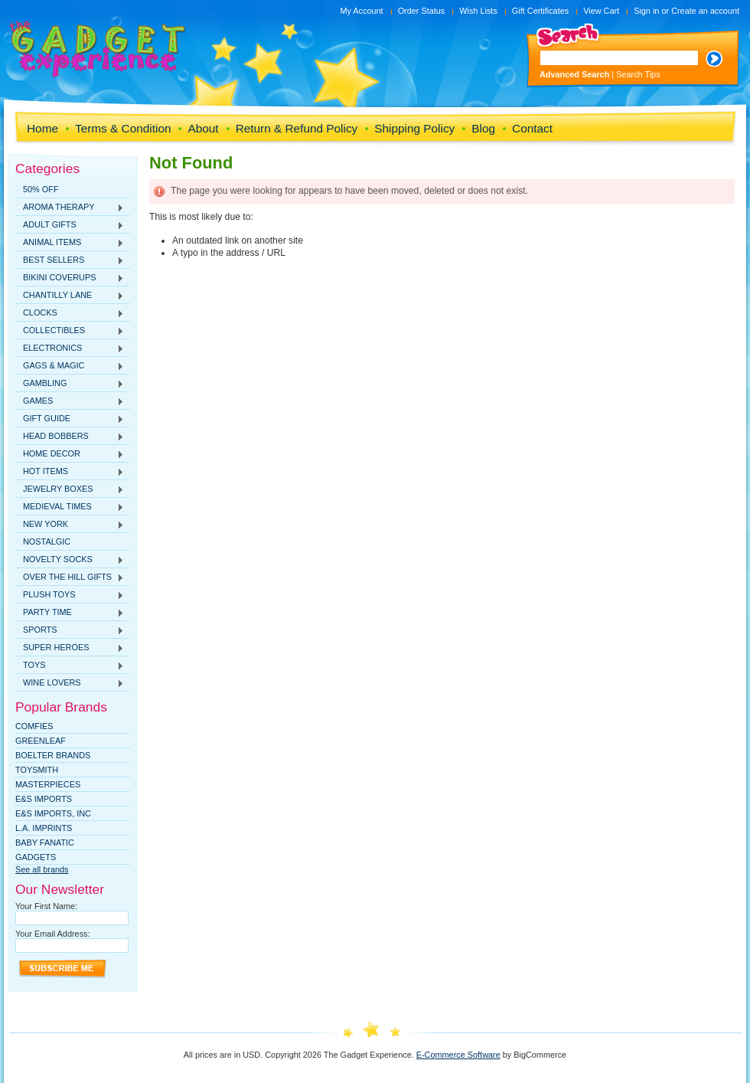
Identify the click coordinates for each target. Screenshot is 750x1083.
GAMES (69, 401)
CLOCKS (69, 313)
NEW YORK (69, 524)
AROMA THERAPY (69, 207)
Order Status (421, 10)
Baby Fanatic (44, 842)
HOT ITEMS (69, 471)
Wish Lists (478, 10)
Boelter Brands (52, 755)
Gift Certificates (540, 10)
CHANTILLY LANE (69, 295)
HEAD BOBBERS (69, 436)
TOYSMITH (36, 769)
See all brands (42, 869)
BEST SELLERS (69, 260)
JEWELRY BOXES (69, 489)
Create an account (705, 10)
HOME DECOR (69, 454)
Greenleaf (40, 740)
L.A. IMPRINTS (43, 828)
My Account (361, 10)
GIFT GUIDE (69, 419)
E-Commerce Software (458, 1054)
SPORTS (69, 630)
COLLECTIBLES (69, 331)
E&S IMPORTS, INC (53, 813)
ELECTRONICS (69, 348)
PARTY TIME (69, 612)
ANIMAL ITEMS (69, 242)
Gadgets (35, 857)
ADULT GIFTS (69, 225)
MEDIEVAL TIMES (69, 507)
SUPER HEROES (69, 648)
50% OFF (41, 189)
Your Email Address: (52, 933)
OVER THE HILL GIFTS (69, 577)
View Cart (601, 10)
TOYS (69, 665)
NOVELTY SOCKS (69, 560)
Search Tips (638, 74)
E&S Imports (43, 798)
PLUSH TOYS (69, 595)
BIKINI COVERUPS (69, 278)
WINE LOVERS (69, 683)
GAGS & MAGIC (69, 366)
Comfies (34, 726)
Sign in (646, 10)
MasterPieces (47, 784)
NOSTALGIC (46, 541)
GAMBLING (69, 383)
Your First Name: (46, 906)
